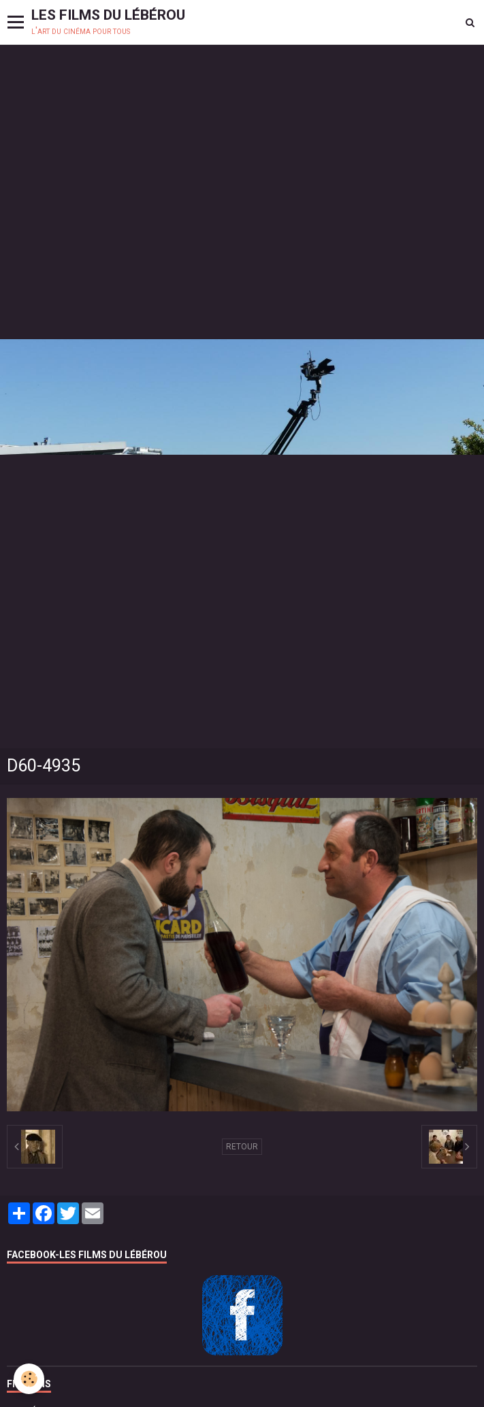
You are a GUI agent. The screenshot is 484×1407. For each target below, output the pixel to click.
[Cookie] (29, 1378)
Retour (242, 1146)
